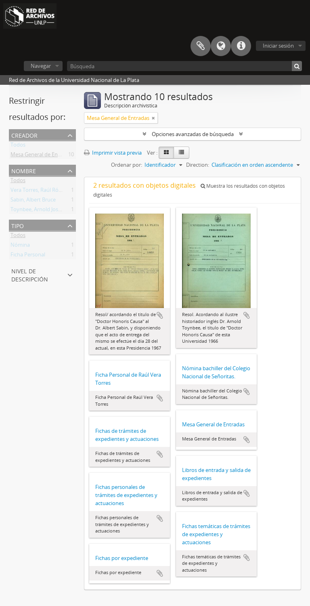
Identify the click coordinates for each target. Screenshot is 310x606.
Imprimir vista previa (113, 152)
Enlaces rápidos (241, 46)
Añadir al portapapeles (160, 315)
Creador (24, 134)
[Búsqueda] (184, 66)
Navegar (41, 65)
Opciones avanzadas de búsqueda (193, 134)
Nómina (20, 246)
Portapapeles (201, 46)
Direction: (197, 164)
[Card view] (166, 153)
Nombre (23, 170)
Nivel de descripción (29, 274)
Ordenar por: (126, 164)
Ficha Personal (27, 256)
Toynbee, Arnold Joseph (38, 210)
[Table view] (181, 153)
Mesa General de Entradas (41, 155)
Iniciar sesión (278, 45)
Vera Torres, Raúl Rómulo (40, 191)
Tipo (17, 225)
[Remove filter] (153, 118)
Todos (17, 146)
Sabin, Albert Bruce (33, 201)
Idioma (221, 46)
